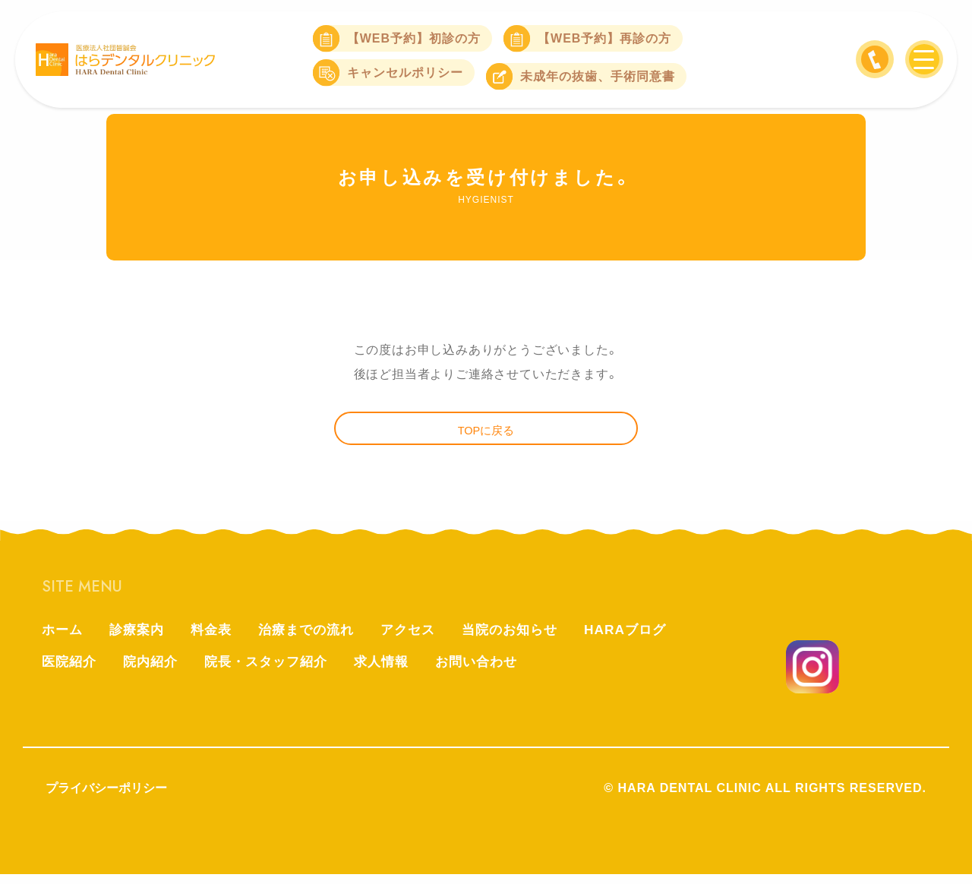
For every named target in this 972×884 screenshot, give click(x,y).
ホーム (63, 638)
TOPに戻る (486, 434)
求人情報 (395, 672)
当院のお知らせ (528, 638)
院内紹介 (155, 672)
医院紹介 (70, 672)
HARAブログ (648, 638)
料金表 (217, 638)
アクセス (422, 638)
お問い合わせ (494, 672)
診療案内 (140, 638)
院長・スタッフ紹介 (275, 672)
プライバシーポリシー (106, 797)
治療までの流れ (316, 638)
